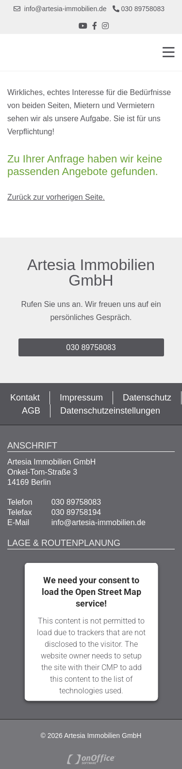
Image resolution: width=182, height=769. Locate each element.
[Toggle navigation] (166, 52)
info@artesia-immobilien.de (60, 9)
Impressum (81, 397)
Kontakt (25, 397)
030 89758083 (139, 9)
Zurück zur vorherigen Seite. (56, 197)
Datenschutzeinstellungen (110, 411)
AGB (31, 411)
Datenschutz (147, 397)
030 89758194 (76, 512)
